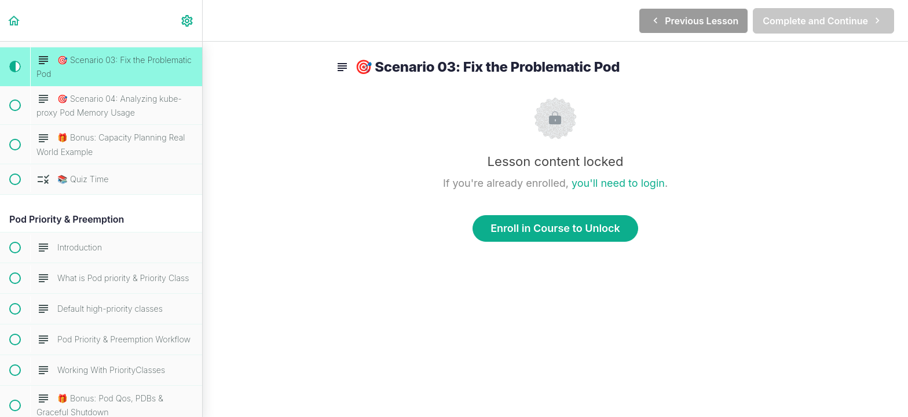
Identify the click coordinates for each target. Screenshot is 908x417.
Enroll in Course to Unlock (555, 228)
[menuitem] (187, 20)
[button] (14, 20)
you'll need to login (618, 183)
